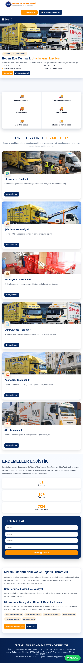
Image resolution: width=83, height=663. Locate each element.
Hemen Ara (31, 626)
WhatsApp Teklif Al (41, 553)
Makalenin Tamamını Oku (15, 626)
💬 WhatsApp (72, 658)
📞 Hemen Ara (29, 12)
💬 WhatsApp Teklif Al (50, 12)
